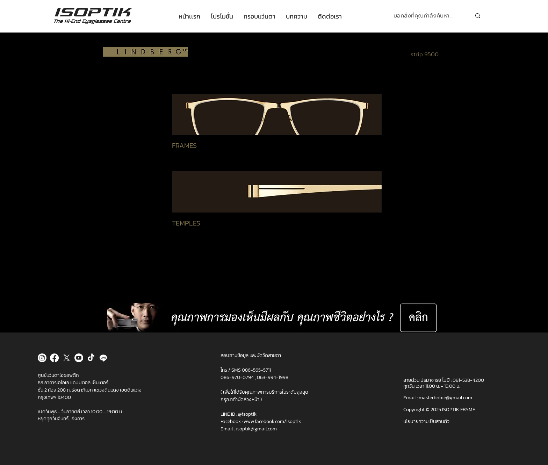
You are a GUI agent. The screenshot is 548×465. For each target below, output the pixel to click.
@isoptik (247, 414)
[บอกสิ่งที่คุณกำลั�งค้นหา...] (427, 16)
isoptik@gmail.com (256, 428)
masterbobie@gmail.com (445, 397)
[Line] (103, 357)
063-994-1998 (272, 377)
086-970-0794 (238, 377)
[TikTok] (91, 357)
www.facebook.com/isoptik (272, 421)
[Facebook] (54, 357)
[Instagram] (42, 357)
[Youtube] (78, 357)
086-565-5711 (256, 370)
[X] (66, 357)
